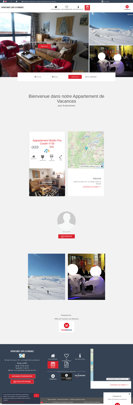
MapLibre (98, 166)
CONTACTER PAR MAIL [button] (22, 383)
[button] (91, 77)
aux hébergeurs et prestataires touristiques (62, 403)
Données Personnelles (62, 401)
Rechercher (75, 77)
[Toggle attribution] (102, 167)
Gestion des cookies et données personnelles (14, 402)
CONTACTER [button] (66, 237)
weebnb (40, 403)
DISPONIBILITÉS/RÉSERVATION (22, 377)
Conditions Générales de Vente (77, 401)
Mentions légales (52, 401)
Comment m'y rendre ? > (92, 187)
